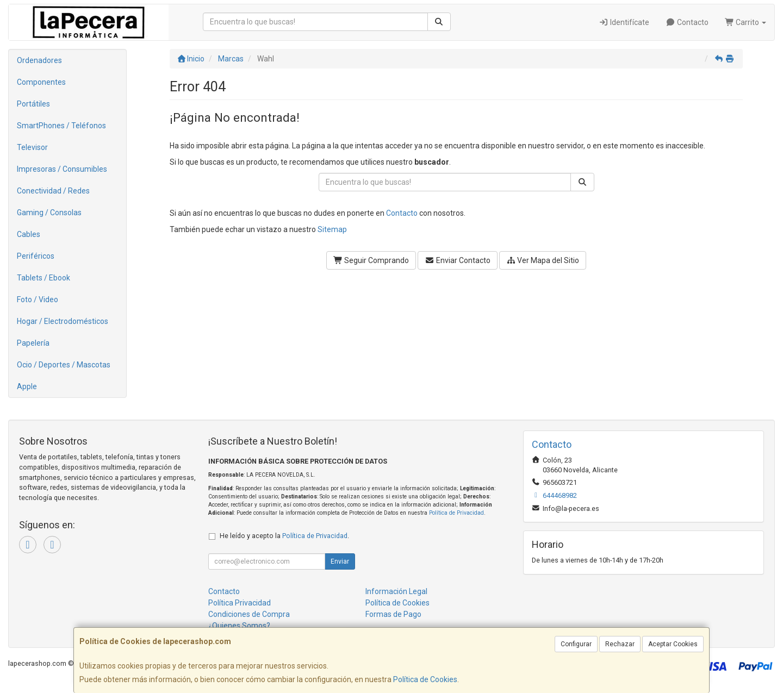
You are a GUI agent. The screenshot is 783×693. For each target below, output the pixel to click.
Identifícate (624, 22)
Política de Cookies (425, 679)
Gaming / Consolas (49, 212)
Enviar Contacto (457, 260)
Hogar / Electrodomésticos (62, 321)
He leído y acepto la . (284, 536)
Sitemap (332, 229)
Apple (27, 386)
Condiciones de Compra (249, 614)
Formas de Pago (393, 614)
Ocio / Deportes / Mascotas (63, 364)
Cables (28, 234)
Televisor (32, 147)
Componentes (41, 82)
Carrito (746, 22)
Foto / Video (37, 299)
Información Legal (396, 591)
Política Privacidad (239, 602)
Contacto (687, 22)
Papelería (33, 343)
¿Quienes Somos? (239, 625)
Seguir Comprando (371, 260)
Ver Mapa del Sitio (543, 260)
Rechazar (620, 644)
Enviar (340, 561)
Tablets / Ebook (43, 277)
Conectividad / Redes (53, 190)
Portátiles (33, 103)
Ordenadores (39, 60)
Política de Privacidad (456, 513)
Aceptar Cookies (673, 644)
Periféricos (35, 256)
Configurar (576, 644)
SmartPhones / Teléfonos (61, 125)
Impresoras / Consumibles (62, 169)
